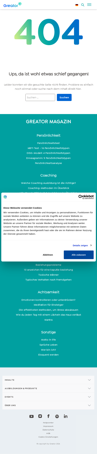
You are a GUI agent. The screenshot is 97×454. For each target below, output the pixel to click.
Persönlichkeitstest (48, 143)
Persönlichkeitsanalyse (48, 163)
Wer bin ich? (48, 349)
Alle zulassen (79, 255)
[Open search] (82, 4)
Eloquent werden (48, 354)
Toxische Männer (48, 274)
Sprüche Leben (48, 344)
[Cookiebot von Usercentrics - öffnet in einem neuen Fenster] (81, 197)
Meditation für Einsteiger (48, 304)
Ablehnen (48, 255)
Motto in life (48, 339)
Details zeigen (80, 245)
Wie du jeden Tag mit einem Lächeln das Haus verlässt (48, 314)
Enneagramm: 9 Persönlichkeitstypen (48, 158)
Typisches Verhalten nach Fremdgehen (48, 279)
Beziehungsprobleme (48, 264)
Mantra (48, 319)
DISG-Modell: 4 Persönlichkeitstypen (48, 153)
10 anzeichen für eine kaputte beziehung (48, 269)
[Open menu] (89, 5)
